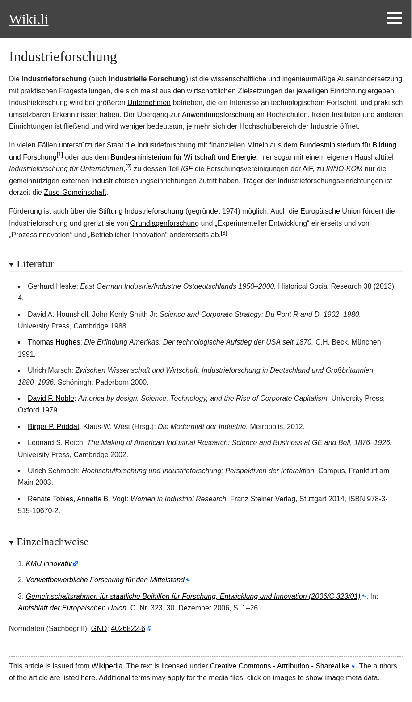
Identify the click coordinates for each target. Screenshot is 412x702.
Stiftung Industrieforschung (140, 211)
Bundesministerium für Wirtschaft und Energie (183, 157)
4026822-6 (128, 628)
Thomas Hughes (54, 342)
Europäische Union (330, 211)
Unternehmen (149, 102)
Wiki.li (28, 19)
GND (99, 628)
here (88, 677)
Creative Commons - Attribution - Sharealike (279, 666)
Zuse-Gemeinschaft (75, 192)
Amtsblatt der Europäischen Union (72, 608)
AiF (307, 168)
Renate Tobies (50, 499)
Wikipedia (107, 666)
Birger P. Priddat (53, 426)
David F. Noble (51, 398)
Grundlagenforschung (164, 223)
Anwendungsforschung (218, 114)
